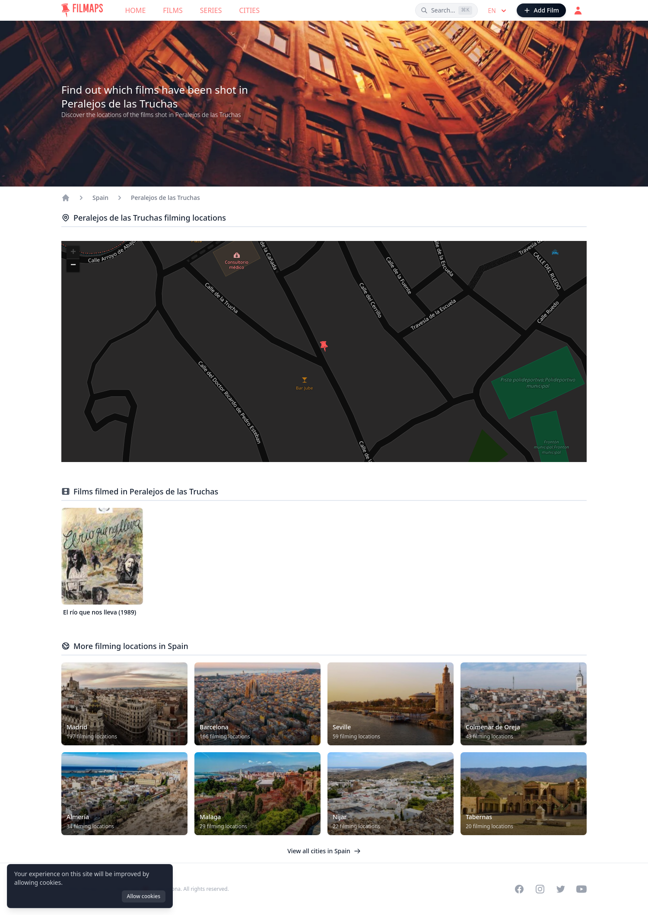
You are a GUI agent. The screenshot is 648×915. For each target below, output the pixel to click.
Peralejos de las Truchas (165, 197)
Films (172, 10)
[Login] (578, 10)
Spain (100, 197)
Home (135, 10)
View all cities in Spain (324, 851)
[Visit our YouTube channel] (581, 889)
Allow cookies (143, 896)
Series (211, 10)
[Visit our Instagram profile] (540, 889)
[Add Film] (541, 10)
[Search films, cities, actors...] (446, 10)
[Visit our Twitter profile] (561, 889)
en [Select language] (498, 10)
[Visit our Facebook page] (519, 889)
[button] (324, 346)
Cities (249, 10)
